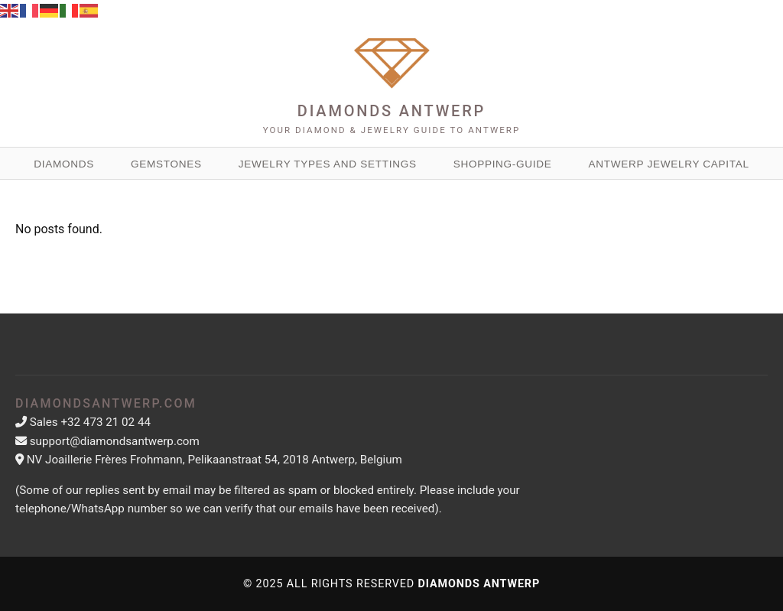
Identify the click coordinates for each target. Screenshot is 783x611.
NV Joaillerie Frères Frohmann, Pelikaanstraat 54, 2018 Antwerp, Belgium (214, 459)
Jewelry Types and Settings (328, 164)
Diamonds (64, 164)
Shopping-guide (502, 164)
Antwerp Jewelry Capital (669, 164)
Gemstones (166, 164)
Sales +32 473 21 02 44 (90, 422)
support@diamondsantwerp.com (115, 441)
